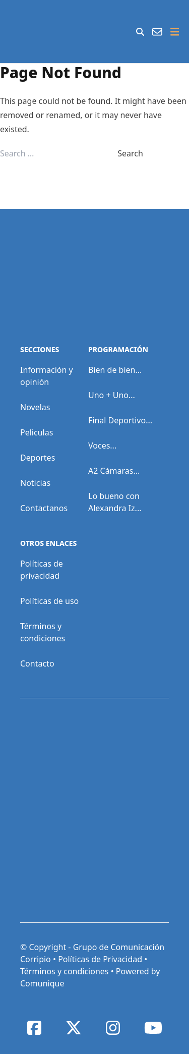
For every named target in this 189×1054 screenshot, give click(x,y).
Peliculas (36, 432)
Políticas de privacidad (41, 569)
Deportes (37, 457)
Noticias (35, 482)
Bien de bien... (115, 369)
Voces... (102, 445)
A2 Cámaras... (114, 470)
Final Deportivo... (120, 420)
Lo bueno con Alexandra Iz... (114, 502)
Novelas (35, 407)
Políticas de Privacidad (100, 959)
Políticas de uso (49, 600)
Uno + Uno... (111, 395)
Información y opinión (46, 375)
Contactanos (44, 508)
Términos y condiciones (42, 632)
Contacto (37, 663)
